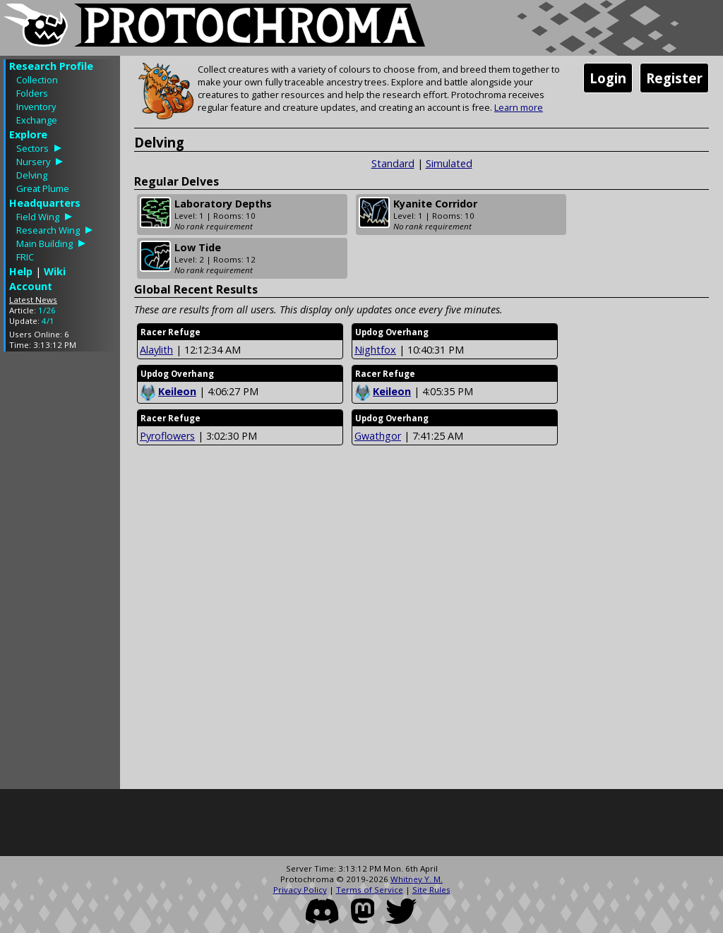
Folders (32, 93)
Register (674, 78)
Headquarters (44, 203)
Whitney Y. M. (416, 879)
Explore (28, 134)
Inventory (36, 106)
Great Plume (42, 188)
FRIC (25, 257)
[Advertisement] (60, 573)
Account (30, 286)
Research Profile (51, 66)
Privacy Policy (300, 889)
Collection (37, 79)
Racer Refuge (171, 332)
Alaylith (156, 349)
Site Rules (431, 889)
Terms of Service (369, 889)
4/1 (48, 320)
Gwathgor (377, 436)
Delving (31, 175)
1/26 (47, 310)
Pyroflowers (167, 436)
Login (608, 78)
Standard (392, 163)
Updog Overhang (392, 332)
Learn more (518, 107)
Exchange (36, 120)
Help (20, 271)
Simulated (449, 163)
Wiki (55, 271)
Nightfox (375, 349)
